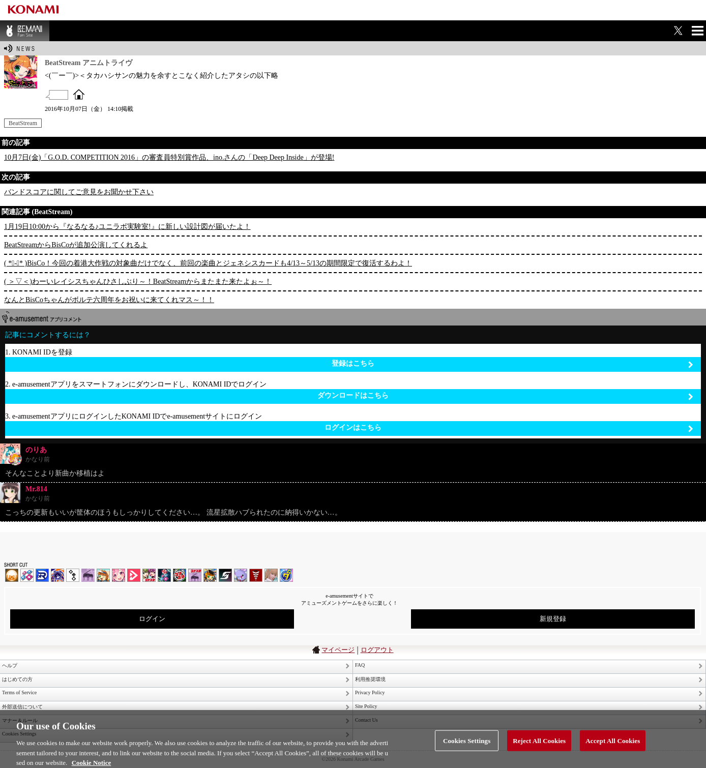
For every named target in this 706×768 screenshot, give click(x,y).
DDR (27, 575)
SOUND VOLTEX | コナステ (225, 575)
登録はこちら (512, 364)
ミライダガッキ (286, 575)
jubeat (72, 575)
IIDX (11, 575)
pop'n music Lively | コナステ (210, 575)
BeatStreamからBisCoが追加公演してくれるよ (76, 245)
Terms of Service (19, 692)
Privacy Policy (370, 692)
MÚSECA (255, 575)
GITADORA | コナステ (179, 575)
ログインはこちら (509, 428)
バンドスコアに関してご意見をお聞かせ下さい (79, 192)
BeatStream (23, 123)
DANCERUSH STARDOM (42, 575)
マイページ (338, 650)
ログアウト (377, 650)
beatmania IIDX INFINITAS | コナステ (149, 575)
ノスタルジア (88, 575)
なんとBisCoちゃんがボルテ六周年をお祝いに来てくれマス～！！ (109, 300)
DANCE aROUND (133, 575)
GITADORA (57, 575)
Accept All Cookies (612, 745)
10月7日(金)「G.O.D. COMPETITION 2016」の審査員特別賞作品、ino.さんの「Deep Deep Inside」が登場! (169, 157)
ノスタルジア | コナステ (194, 575)
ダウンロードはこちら (505, 396)
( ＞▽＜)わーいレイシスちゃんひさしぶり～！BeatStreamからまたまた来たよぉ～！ (138, 281)
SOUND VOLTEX (118, 575)
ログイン (152, 619)
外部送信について (22, 707)
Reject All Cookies (539, 745)
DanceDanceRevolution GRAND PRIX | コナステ (164, 575)
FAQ (360, 665)
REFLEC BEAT (240, 575)
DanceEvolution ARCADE (271, 575)
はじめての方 (17, 679)
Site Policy (366, 706)
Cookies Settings (466, 745)
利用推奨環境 (370, 679)
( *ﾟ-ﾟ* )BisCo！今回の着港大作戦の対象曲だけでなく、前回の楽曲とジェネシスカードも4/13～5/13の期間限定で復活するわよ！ (208, 263)
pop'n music (103, 575)
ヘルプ (9, 665)
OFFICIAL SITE (78, 94)
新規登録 (553, 619)
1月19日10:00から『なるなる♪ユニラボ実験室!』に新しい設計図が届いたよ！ (127, 226)
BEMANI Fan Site (24, 30)
